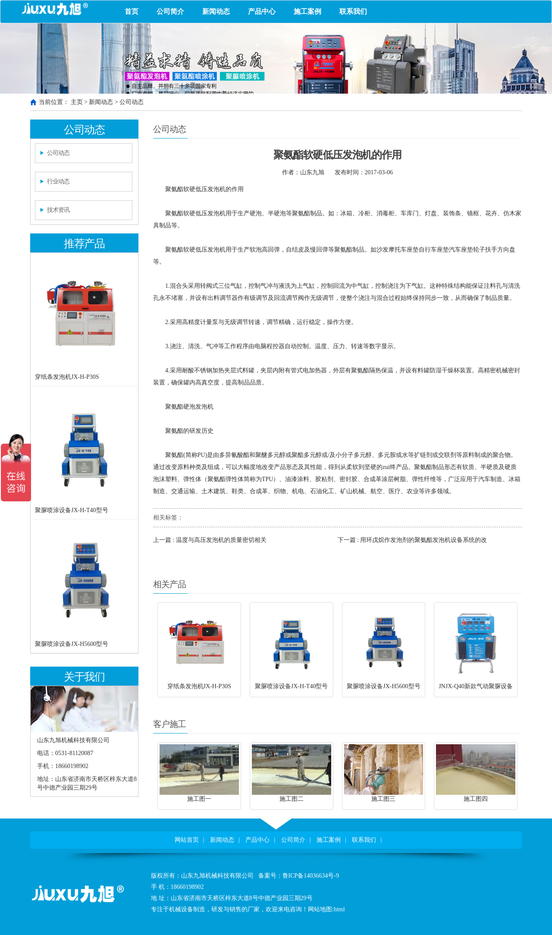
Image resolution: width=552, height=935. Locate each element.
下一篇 (412, 540)
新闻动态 (216, 11)
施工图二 (291, 799)
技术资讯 (58, 210)
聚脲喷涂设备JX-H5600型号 (71, 644)
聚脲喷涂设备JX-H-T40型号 (71, 510)
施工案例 (307, 11)
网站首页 (187, 840)
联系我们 (353, 11)
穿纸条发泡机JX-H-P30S (67, 377)
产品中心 (262, 11)
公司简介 (170, 11)
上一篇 (210, 540)
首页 (131, 11)
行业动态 (58, 181)
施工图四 (476, 799)
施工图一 (199, 799)
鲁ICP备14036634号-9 (310, 875)
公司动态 (131, 102)
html (339, 909)
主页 (77, 102)
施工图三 (383, 799)
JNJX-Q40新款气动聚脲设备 (476, 686)
